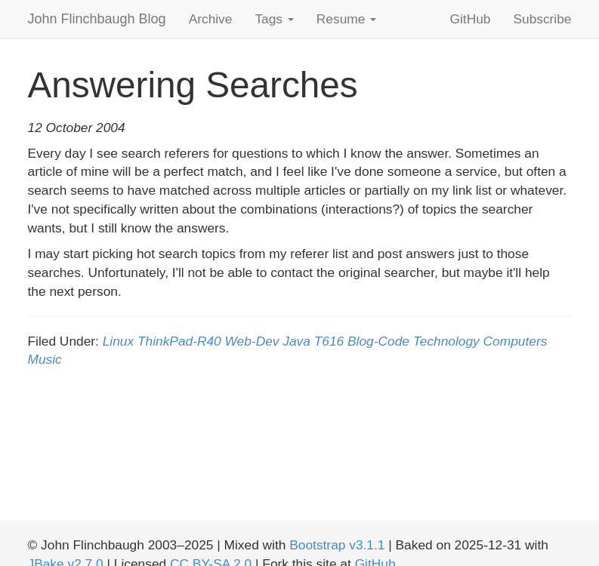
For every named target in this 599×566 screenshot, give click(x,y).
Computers (515, 341)
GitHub (470, 18)
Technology (446, 341)
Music (45, 359)
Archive (211, 18)
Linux (118, 341)
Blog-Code (378, 341)
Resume (346, 18)
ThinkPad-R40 (179, 341)
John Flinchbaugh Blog (97, 18)
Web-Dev (252, 341)
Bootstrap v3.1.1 (336, 544)
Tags (274, 18)
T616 (329, 341)
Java (296, 341)
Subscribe (542, 18)
